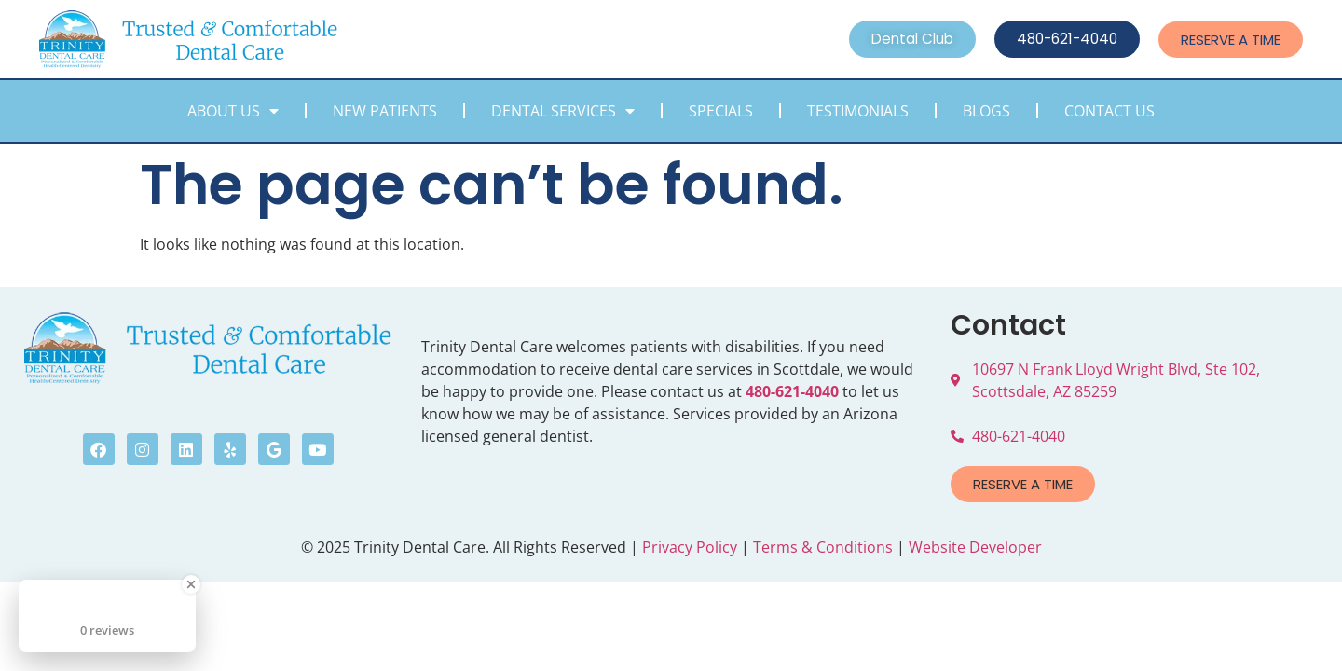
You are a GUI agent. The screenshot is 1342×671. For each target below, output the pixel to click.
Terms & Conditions (823, 547)
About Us (233, 111)
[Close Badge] (191, 584)
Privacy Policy (689, 547)
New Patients (385, 111)
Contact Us (1109, 111)
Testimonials (858, 111)
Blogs (986, 111)
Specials (721, 111)
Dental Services (563, 111)
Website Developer (975, 547)
